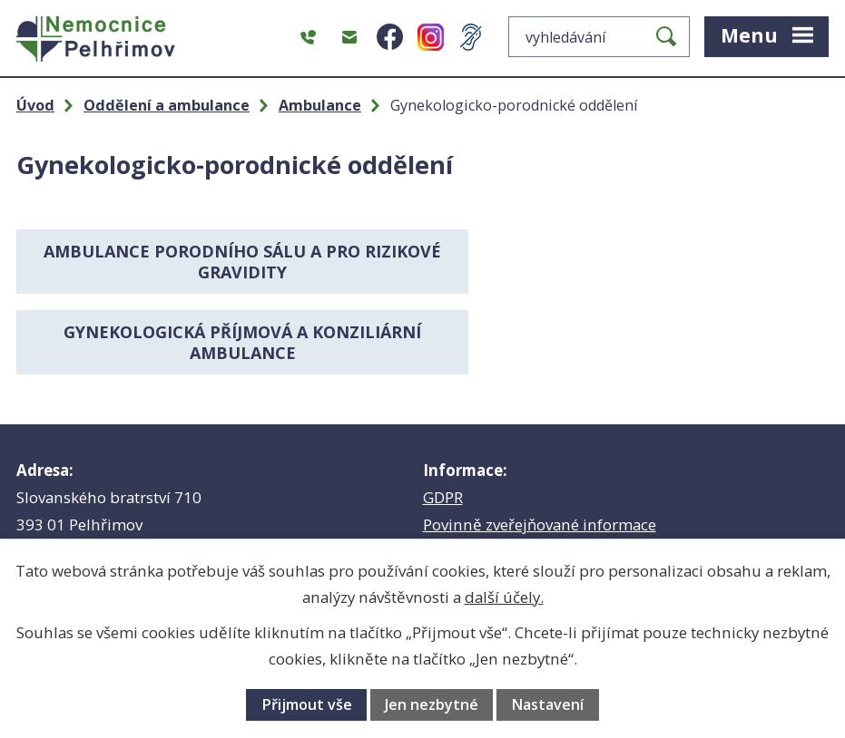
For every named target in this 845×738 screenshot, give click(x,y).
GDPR (443, 416)
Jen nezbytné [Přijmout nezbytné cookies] (431, 704)
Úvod (35, 105)
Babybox (454, 471)
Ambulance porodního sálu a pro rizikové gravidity (215, 261)
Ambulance (320, 105)
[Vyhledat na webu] (599, 36)
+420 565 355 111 (148, 487)
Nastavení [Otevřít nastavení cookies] (547, 704)
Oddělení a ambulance (167, 105)
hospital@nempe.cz (142, 514)
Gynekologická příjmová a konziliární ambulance (630, 261)
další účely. (504, 597)
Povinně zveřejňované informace (539, 443)
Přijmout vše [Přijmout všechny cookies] (306, 704)
